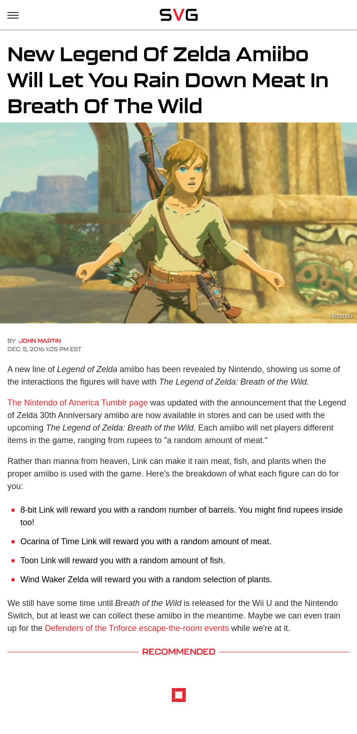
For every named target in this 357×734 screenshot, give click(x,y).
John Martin (40, 340)
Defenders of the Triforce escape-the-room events (137, 628)
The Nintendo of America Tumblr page (77, 402)
